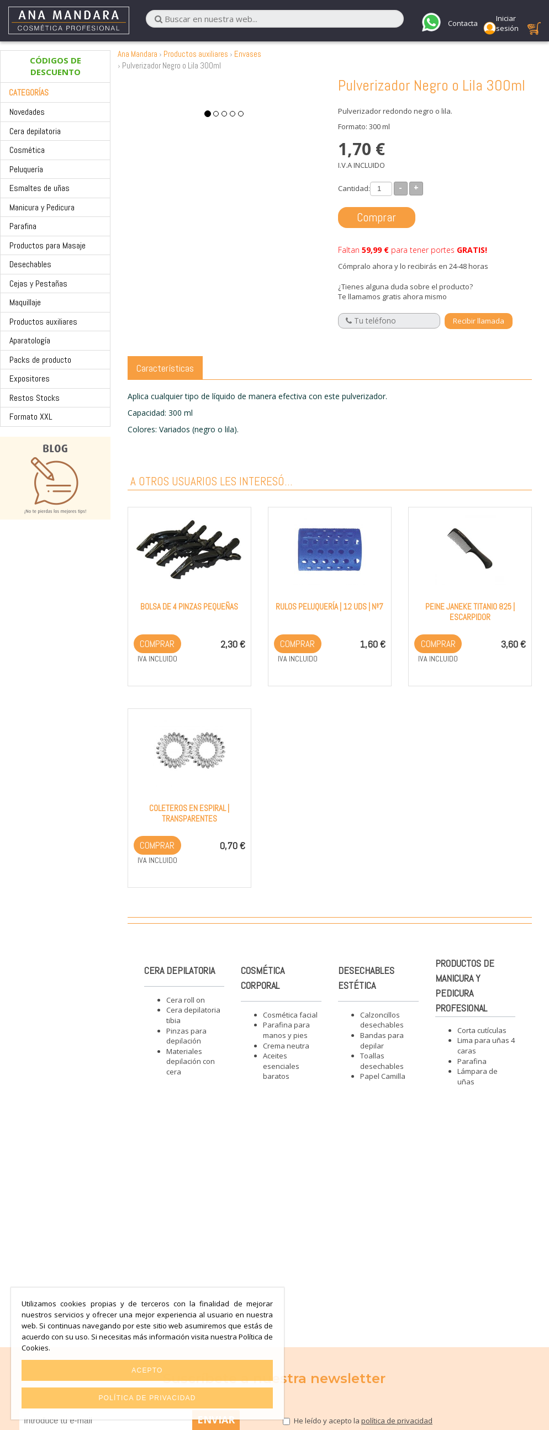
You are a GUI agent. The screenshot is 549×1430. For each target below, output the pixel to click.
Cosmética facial (290, 1015)
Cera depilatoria (35, 131)
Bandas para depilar (382, 1040)
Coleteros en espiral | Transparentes (189, 813)
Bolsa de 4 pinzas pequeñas (189, 606)
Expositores (29, 378)
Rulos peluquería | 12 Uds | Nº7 (329, 606)
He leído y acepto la (363, 1421)
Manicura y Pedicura (42, 207)
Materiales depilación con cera (190, 1061)
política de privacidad (396, 1421)
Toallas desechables (382, 1061)
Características (165, 368)
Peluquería (26, 169)
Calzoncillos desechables (382, 1020)
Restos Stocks (34, 398)
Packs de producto (40, 360)
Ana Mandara (137, 54)
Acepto (146, 1370)
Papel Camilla (382, 1076)
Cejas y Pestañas (38, 283)
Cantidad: (354, 188)
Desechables (30, 264)
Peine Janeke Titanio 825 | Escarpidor (470, 611)
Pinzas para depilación (186, 1036)
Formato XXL (30, 416)
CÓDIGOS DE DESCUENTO (55, 66)
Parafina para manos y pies (286, 1030)
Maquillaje (25, 302)
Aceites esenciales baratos (281, 1066)
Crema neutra (286, 1046)
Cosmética (27, 150)
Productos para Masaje (47, 245)
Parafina (22, 226)
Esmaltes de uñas (39, 188)
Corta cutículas (481, 1030)
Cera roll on (185, 1000)
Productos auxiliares (43, 321)
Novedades (27, 112)
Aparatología (29, 340)
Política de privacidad (147, 1398)
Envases (247, 54)
